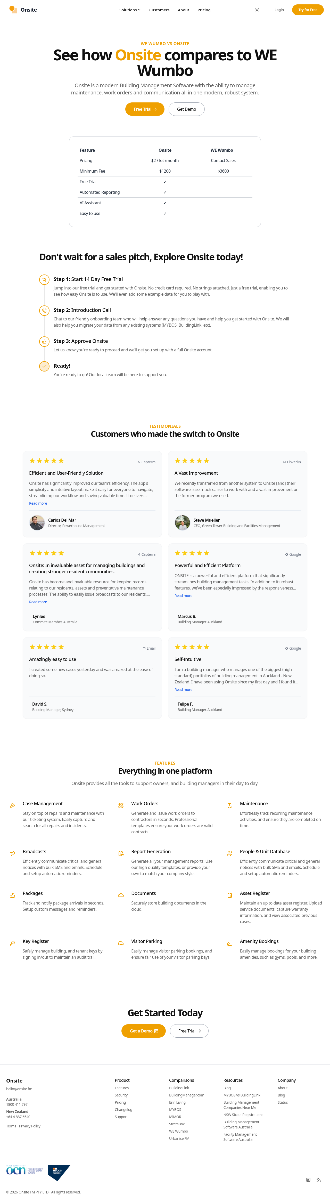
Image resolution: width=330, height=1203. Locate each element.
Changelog (123, 1109)
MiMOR (175, 1116)
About (183, 9)
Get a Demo (144, 1031)
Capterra (146, 461)
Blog (227, 1087)
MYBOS (175, 1109)
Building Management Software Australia (241, 1124)
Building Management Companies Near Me (241, 1105)
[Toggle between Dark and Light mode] (257, 10)
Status (283, 1102)
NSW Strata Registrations (243, 1114)
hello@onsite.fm (19, 1088)
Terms (11, 1126)
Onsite (14, 1080)
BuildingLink (179, 1087)
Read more (38, 503)
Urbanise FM (179, 1138)
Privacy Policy (29, 1126)
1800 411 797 (17, 1104)
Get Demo (186, 109)
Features (122, 1087)
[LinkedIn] (308, 1180)
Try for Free (308, 9)
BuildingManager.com (186, 1095)
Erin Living (177, 1102)
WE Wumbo (178, 1131)
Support (121, 1116)
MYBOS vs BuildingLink (242, 1095)
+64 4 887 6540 (18, 1116)
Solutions (130, 9)
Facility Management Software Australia (240, 1137)
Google (293, 554)
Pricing (204, 9)
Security (121, 1095)
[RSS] (319, 1180)
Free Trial (146, 109)
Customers (159, 9)
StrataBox (177, 1123)
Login (279, 9)
